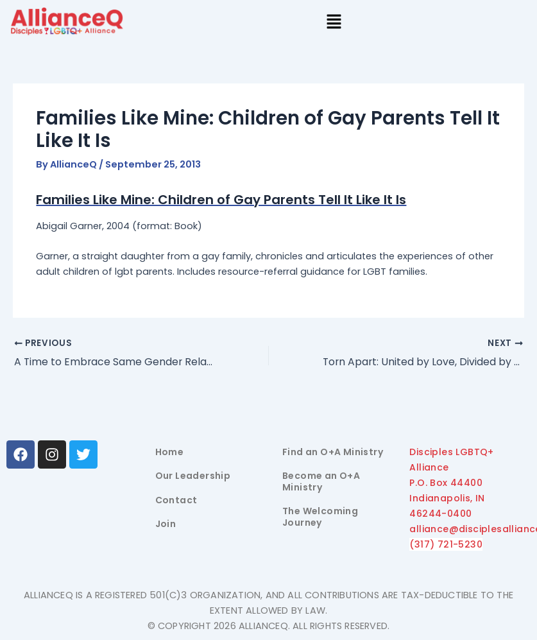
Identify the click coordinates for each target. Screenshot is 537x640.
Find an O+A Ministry (332, 451)
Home (169, 451)
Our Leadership (193, 475)
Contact (176, 500)
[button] (333, 23)
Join (165, 523)
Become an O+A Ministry (321, 481)
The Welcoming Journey (320, 517)
